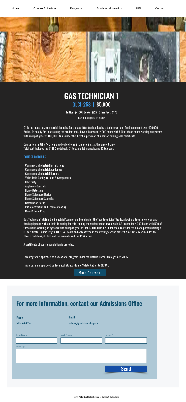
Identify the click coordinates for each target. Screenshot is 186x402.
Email (108, 335)
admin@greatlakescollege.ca (83, 323)
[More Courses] (90, 272)
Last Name (66, 335)
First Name (22, 335)
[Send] (126, 369)
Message (20, 346)
